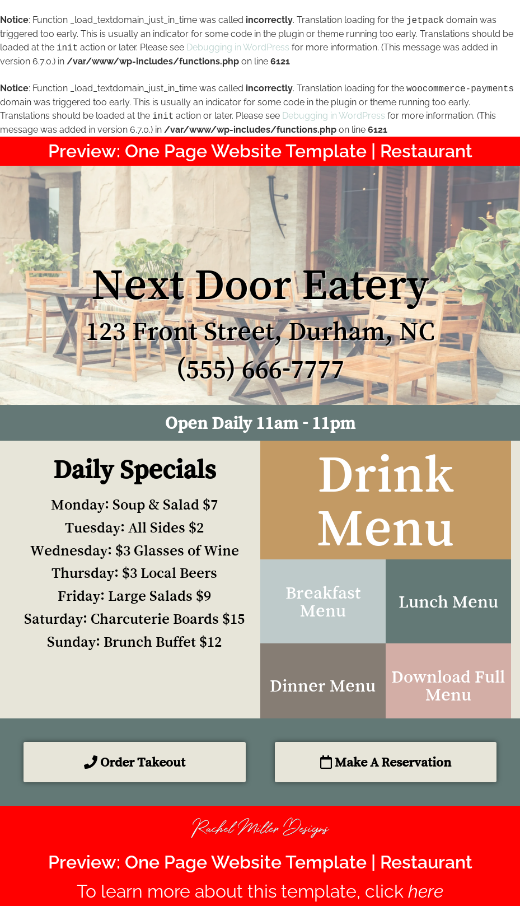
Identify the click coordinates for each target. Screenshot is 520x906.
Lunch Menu (448, 601)
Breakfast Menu (322, 601)
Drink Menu (386, 500)
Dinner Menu (323, 685)
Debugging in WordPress (237, 48)
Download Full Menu (448, 685)
